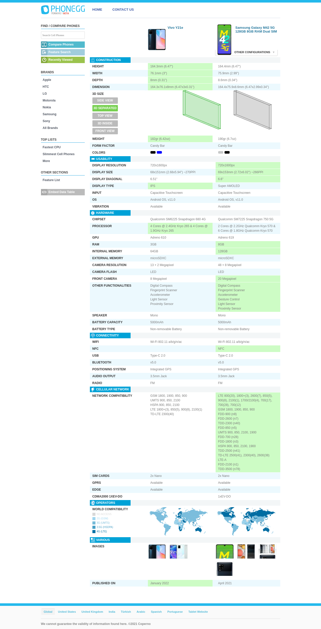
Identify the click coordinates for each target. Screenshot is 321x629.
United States (67, 611)
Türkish (126, 611)
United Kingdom (92, 611)
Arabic (140, 611)
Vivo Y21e (175, 28)
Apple (47, 80)
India (112, 611)
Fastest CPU (52, 147)
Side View (105, 100)
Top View (104, 116)
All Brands (50, 128)
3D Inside (105, 123)
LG (45, 93)
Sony (46, 121)
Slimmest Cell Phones (59, 154)
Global (48, 611)
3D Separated (105, 108)
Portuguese (175, 611)
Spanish (156, 611)
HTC (46, 87)
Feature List (51, 180)
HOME (97, 9)
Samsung (50, 114)
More (46, 161)
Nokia (47, 107)
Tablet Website (198, 611)
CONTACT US (123, 9)
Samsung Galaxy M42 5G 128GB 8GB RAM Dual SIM (256, 29)
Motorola (49, 100)
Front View (105, 131)
